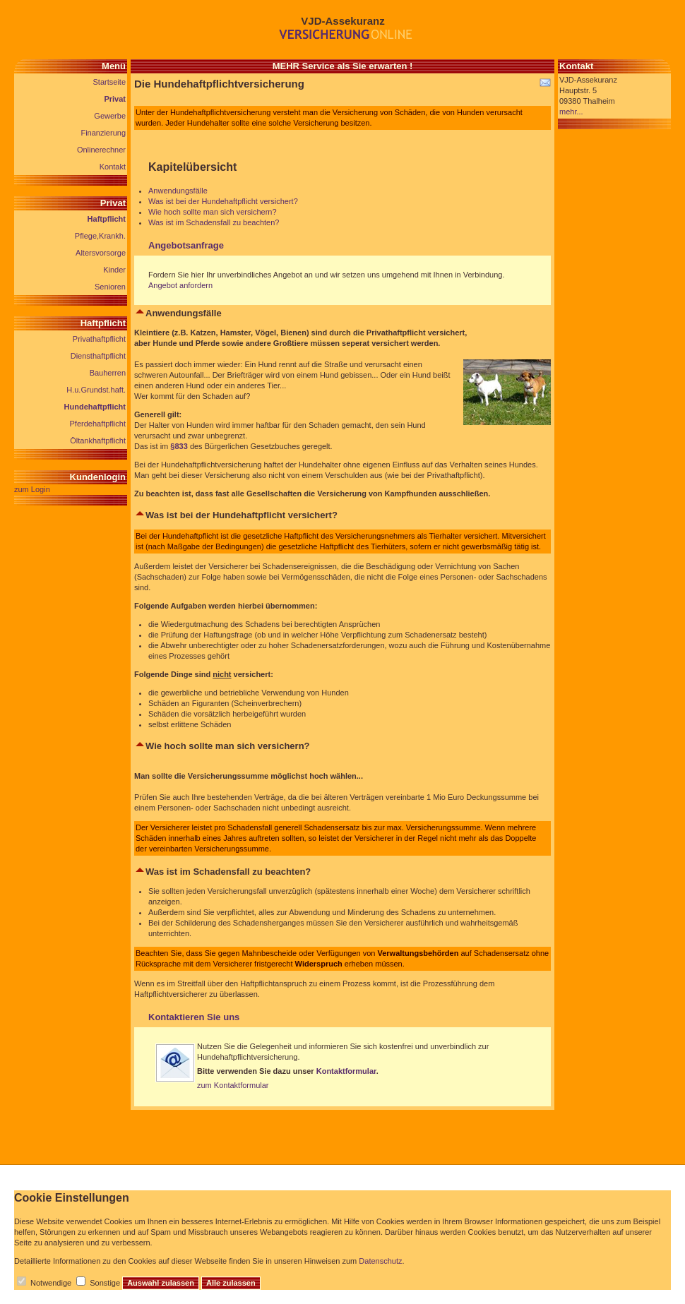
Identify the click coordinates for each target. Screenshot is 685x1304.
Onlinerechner (101, 149)
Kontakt (113, 166)
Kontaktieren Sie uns (193, 1017)
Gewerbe (110, 116)
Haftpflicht (107, 219)
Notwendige (50, 1283)
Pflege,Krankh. (100, 236)
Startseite (109, 82)
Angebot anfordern (180, 285)
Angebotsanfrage (186, 245)
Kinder (114, 269)
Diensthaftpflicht (98, 356)
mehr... (571, 111)
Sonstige (105, 1283)
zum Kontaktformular (232, 1085)
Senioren (110, 286)
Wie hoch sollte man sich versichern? (212, 212)
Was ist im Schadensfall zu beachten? (213, 222)
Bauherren (108, 373)
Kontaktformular (346, 1071)
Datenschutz (380, 1261)
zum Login (32, 489)
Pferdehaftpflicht (98, 423)
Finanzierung (103, 132)
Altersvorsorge (101, 253)
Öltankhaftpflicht (98, 440)
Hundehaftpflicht (95, 406)
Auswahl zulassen (160, 1283)
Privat (115, 99)
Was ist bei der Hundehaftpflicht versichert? (223, 201)
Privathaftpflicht (99, 339)
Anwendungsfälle (178, 190)
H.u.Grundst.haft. (96, 389)
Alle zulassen (231, 1283)
